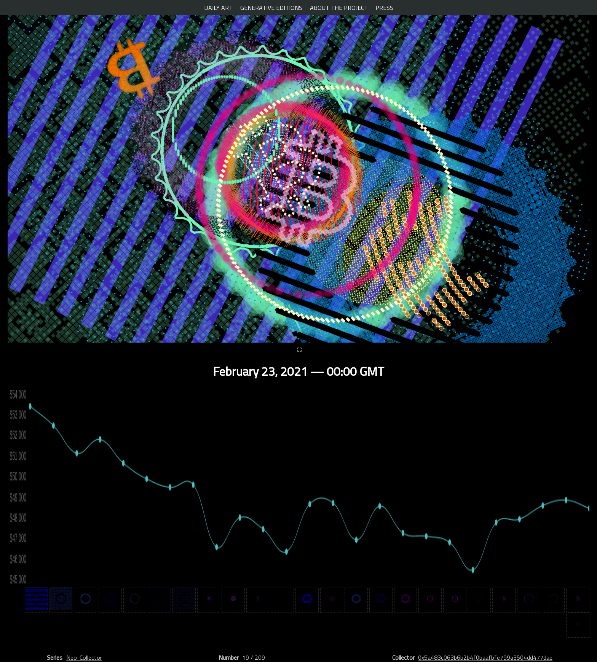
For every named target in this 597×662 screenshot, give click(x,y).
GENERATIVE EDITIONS (271, 7)
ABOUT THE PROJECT (339, 7)
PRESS (384, 7)
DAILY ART (218, 7)
